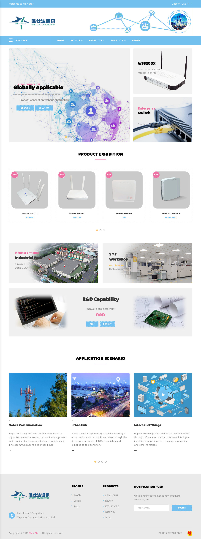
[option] (69, 95)
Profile (75, 40)
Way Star (34, 533)
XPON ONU (111, 495)
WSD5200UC (30, 213)
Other (108, 517)
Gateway (110, 511)
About (136, 40)
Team (92, 324)
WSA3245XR (124, 213)
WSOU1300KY (171, 213)
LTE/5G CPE (112, 506)
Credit (77, 500)
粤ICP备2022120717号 (171, 533)
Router (109, 500)
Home (60, 40)
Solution (117, 40)
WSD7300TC (77, 213)
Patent (107, 324)
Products (95, 40)
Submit (182, 508)
